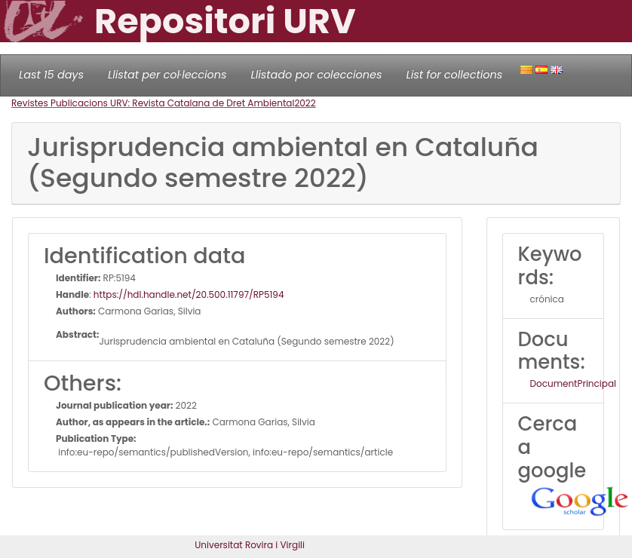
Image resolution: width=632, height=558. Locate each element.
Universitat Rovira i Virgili (250, 544)
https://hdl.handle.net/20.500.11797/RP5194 (189, 294)
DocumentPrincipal (573, 383)
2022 (304, 103)
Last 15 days (51, 74)
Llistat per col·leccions (167, 74)
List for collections (454, 74)
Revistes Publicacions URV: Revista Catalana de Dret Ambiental (152, 103)
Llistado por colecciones (316, 74)
